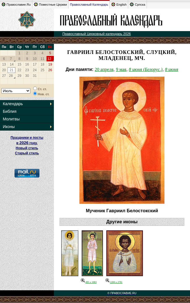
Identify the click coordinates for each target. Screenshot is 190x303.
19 (50, 64)
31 (35, 76)
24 (35, 70)
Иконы (9, 126)
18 (42, 64)
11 (42, 59)
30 (27, 76)
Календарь (13, 103)
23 (27, 70)
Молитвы (11, 119)
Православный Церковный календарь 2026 (96, 34)
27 (4, 76)
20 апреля (104, 69)
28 (11, 76)
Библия (9, 111)
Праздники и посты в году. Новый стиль (26, 143)
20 (4, 70)
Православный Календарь (89, 4)
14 (12, 64)
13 (4, 64)
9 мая (121, 69)
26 (50, 70)
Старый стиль (27, 153)
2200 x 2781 (114, 282)
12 (49, 59)
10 (35, 59)
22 (19, 70)
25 (42, 70)
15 (19, 64)
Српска (137, 4)
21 (11, 70)
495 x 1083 (89, 282)
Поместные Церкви (50, 4)
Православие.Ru (16, 4)
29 (19, 76)
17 (35, 64)
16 (27, 64)
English (118, 4)
